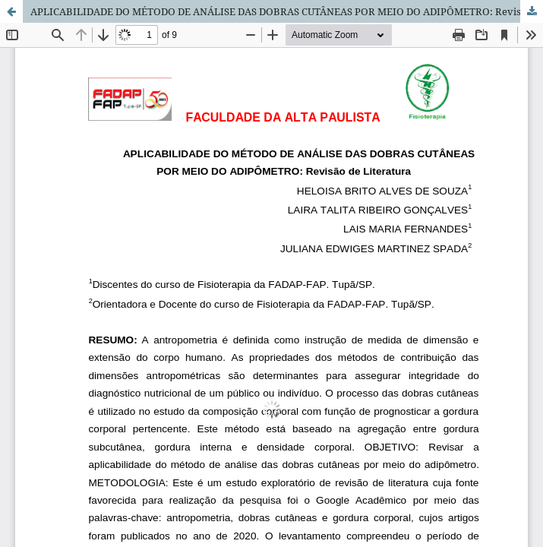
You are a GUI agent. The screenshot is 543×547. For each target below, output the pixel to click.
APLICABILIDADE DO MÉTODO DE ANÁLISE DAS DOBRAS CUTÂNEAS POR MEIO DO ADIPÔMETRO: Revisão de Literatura (286, 11)
